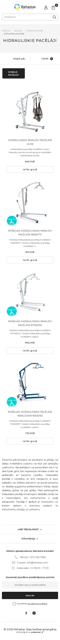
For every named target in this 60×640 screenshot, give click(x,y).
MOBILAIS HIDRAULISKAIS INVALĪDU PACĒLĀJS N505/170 (30, 232)
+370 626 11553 (37, 557)
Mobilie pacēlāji (35, 30)
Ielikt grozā (30, 169)
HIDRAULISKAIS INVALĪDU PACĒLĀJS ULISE (30, 142)
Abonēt (30, 595)
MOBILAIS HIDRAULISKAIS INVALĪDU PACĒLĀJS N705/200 (30, 323)
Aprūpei (18, 30)
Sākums (6, 30)
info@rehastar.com (37, 562)
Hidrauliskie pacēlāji (14, 33)
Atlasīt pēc (16, 59)
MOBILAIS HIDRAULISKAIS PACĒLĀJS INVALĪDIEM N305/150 (30, 413)
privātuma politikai (37, 603)
